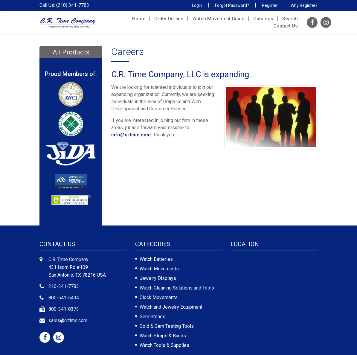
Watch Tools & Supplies (164, 345)
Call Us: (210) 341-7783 (64, 5)
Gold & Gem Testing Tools (167, 326)
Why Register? (304, 5)
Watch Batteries (156, 259)
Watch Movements (159, 269)
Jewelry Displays (158, 278)
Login (197, 5)
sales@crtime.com (67, 320)
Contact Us (285, 26)
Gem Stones (152, 316)
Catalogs (263, 19)
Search (290, 19)
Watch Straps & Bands (163, 336)
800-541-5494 (63, 298)
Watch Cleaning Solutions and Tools (177, 288)
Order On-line (168, 19)
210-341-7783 (63, 286)
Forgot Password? (232, 5)
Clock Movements (159, 297)
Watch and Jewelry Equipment (171, 307)
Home (138, 19)
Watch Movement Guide (218, 19)
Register (270, 5)
